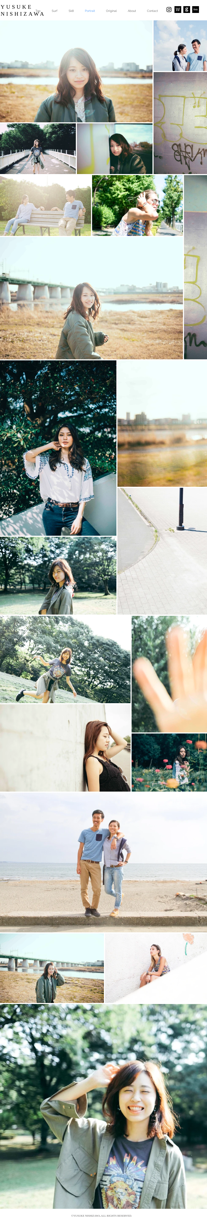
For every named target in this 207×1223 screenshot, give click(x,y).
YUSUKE (17, 7)
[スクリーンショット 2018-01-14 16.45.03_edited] (177, 9)
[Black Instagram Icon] (169, 9)
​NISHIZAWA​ (23, 14)
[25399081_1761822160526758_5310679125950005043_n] (195, 9)
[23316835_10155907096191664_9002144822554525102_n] (186, 9)
